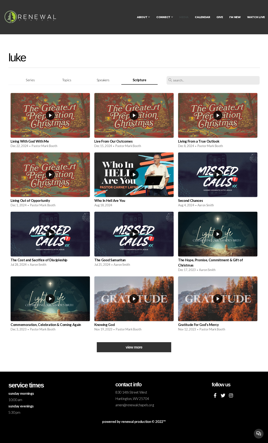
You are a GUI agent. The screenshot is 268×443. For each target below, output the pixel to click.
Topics (66, 80)
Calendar (202, 17)
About (143, 17)
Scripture (139, 80)
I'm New (235, 17)
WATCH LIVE (256, 17)
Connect (164, 17)
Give (219, 17)
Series (30, 80)
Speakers (103, 80)
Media (184, 17)
